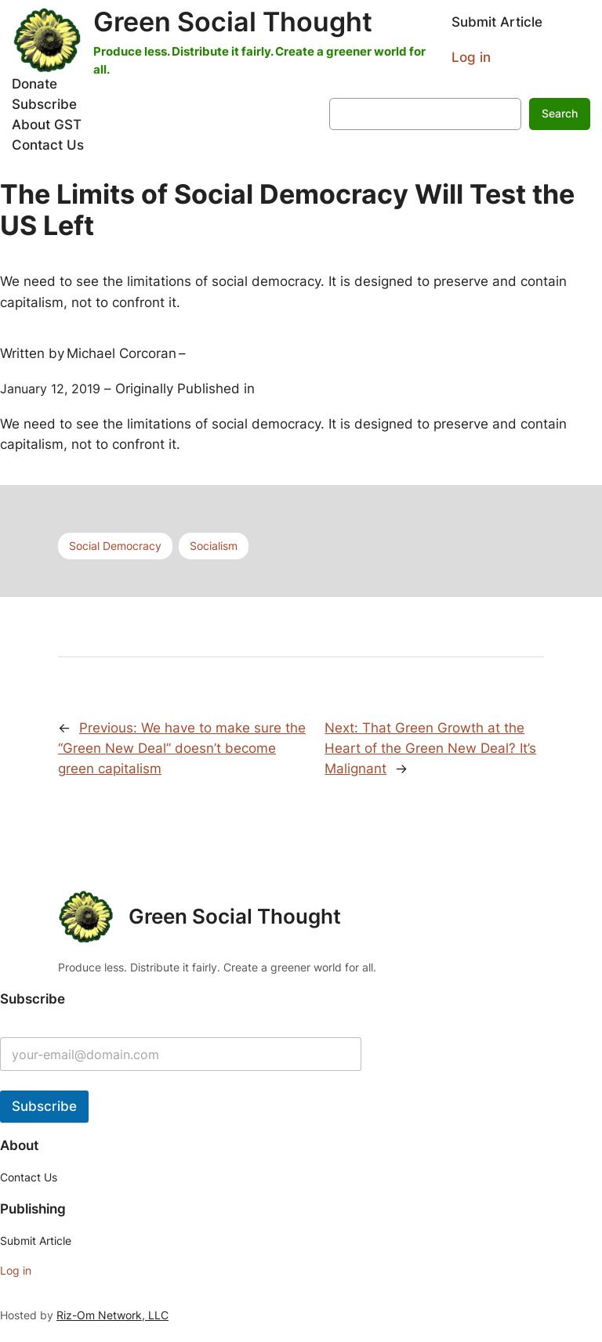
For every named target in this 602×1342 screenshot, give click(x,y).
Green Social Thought (232, 21)
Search (560, 113)
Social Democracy (115, 545)
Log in (471, 57)
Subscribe (44, 1106)
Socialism (214, 545)
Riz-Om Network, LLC (112, 1315)
